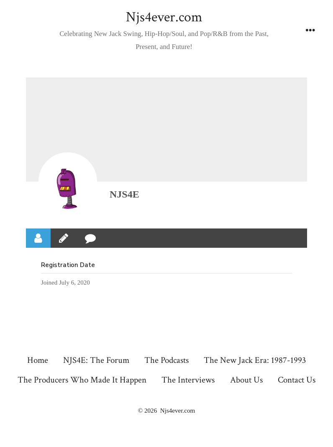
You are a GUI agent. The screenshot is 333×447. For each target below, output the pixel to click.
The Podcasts (166, 360)
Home (37, 360)
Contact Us (296, 379)
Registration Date (68, 265)
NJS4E (124, 194)
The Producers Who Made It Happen (82, 379)
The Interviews (188, 379)
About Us (246, 379)
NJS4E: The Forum (96, 360)
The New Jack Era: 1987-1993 (255, 360)
